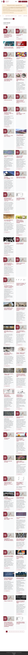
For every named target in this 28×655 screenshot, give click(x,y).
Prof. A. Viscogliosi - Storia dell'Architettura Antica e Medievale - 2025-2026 (8, 308)
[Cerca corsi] (8, 19)
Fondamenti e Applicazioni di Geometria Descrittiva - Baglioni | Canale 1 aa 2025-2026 (21, 375)
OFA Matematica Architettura (7, 439)
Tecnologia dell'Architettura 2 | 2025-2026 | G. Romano (8, 135)
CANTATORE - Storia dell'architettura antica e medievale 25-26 (8, 353)
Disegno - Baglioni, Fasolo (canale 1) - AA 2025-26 (20, 353)
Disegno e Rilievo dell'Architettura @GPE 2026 (20, 79)
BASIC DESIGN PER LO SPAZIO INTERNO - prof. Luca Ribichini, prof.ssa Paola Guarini (8, 36)
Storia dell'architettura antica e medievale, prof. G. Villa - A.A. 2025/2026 (8, 264)
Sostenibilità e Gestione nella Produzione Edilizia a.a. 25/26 (20, 199)
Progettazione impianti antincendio (20, 48)
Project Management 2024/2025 (20, 417)
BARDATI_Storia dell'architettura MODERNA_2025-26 (7, 395)
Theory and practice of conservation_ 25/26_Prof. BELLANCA (20, 331)
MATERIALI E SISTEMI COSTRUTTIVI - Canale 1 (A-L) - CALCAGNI (8, 113)
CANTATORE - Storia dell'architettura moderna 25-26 (8, 331)
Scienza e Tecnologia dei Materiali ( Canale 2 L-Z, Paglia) (20, 601)
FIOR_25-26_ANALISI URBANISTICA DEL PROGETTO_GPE (19, 156)
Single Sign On (24, 1)
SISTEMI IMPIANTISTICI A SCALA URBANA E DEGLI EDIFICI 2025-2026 (8, 79)
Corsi (3, 15)
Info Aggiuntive (19, 38)
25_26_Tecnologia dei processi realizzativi (20, 243)
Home (1, 15)
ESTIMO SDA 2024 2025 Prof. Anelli (8, 462)
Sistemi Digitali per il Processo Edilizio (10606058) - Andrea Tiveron (19, 483)
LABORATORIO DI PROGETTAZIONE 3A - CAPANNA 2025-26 (20, 395)
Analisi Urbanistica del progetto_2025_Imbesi (20, 498)
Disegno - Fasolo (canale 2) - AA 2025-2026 (8, 374)
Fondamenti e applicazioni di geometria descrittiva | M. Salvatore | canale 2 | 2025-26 (20, 309)
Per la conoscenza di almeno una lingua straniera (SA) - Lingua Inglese (20, 557)
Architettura (20, 15)
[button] (16, 1)
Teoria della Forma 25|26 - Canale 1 (8, 156)
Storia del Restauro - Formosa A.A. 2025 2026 (8, 58)
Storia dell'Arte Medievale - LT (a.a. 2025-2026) (8, 221)
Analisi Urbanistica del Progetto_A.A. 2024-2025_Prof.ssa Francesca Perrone (8, 483)
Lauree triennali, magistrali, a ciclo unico (11, 15)
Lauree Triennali (25, 15)
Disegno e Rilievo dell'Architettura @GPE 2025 (20, 462)
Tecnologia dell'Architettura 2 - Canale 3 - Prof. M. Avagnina (8, 498)
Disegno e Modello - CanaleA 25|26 (7, 243)
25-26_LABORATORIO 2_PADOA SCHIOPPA (19, 135)
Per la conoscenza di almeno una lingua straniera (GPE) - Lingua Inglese (20, 439)
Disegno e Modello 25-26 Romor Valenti (20, 264)
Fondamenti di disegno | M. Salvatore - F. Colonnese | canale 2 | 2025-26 (21, 284)
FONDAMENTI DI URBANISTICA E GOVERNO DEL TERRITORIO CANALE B (8, 539)
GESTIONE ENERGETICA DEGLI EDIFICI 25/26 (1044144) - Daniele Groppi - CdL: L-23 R (8, 199)
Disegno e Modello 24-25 (8, 600)
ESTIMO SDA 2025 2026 (8, 100)
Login (20, 1)
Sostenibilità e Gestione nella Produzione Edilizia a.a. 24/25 (20, 623)
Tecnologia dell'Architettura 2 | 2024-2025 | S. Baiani (8, 518)
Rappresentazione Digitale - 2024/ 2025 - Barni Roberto (9, 556)
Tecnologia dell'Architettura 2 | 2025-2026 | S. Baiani (20, 113)
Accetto (14, 654)
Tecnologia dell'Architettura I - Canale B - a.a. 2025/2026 (8, 177)
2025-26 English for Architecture (19, 35)
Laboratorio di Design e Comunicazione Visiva (20, 578)
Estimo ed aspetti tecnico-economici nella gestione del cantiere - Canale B (8, 578)
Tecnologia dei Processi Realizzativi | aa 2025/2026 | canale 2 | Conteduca (8, 286)
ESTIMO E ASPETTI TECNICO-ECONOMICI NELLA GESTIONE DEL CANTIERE (20, 221)
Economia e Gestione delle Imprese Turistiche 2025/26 (8, 48)
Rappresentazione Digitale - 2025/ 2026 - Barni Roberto (21, 177)
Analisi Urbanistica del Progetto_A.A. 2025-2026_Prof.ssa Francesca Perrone (20, 101)
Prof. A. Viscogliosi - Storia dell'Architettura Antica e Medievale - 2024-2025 (20, 539)
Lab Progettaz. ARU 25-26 (8, 416)
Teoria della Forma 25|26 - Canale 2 (20, 58)
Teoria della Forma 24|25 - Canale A (20, 518)
